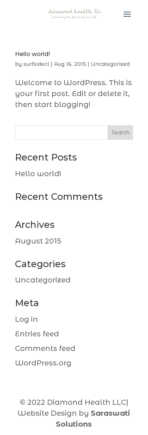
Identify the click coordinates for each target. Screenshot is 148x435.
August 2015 (38, 241)
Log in (26, 319)
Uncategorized (110, 64)
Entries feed (37, 333)
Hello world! (32, 54)
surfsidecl (36, 64)
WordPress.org (43, 363)
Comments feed (45, 348)
